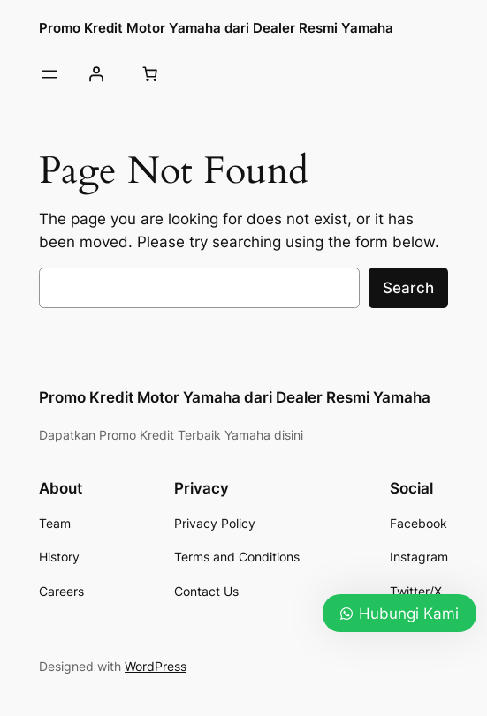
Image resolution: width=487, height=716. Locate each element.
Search (408, 288)
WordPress (155, 666)
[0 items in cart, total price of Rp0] (149, 74)
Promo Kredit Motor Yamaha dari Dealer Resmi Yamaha (216, 27)
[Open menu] (49, 74)
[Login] (95, 74)
